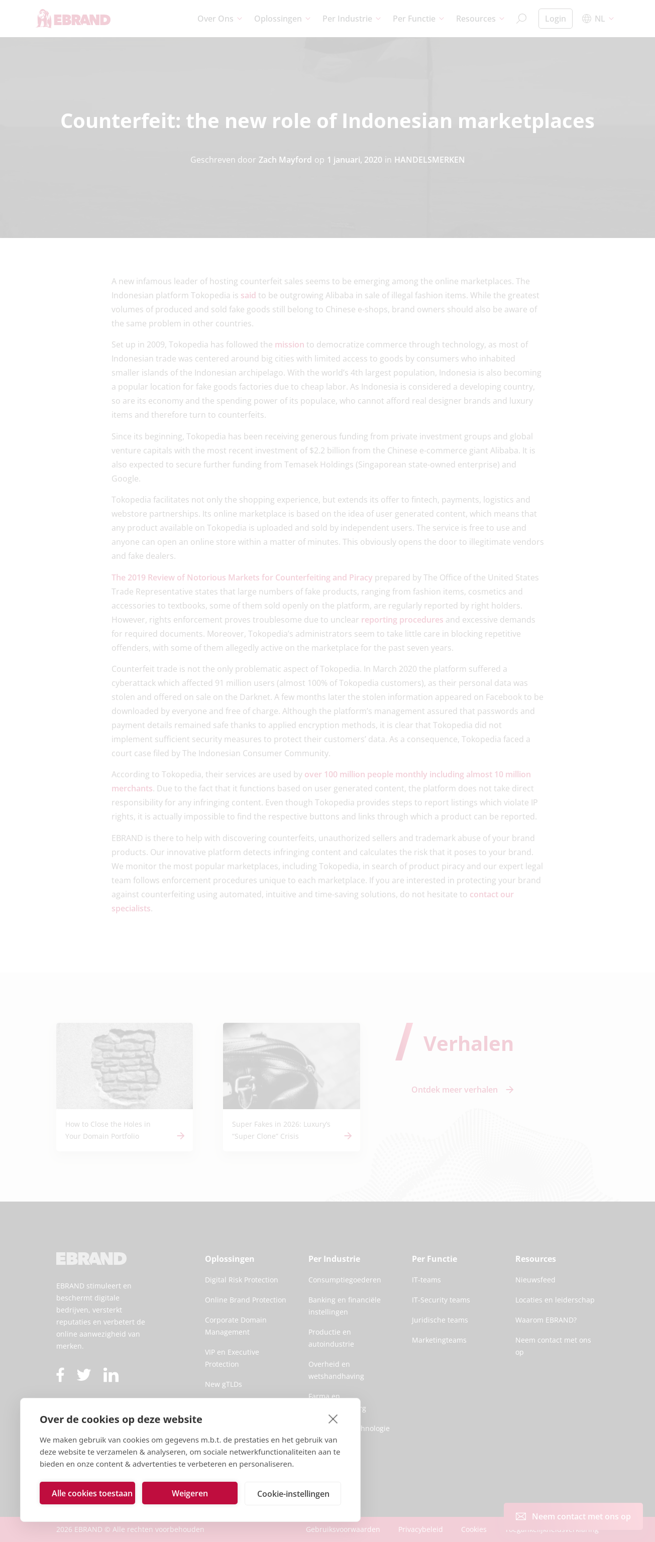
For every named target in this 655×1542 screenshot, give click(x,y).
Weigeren (190, 1493)
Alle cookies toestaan (92, 1493)
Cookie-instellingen (293, 1493)
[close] (333, 1418)
